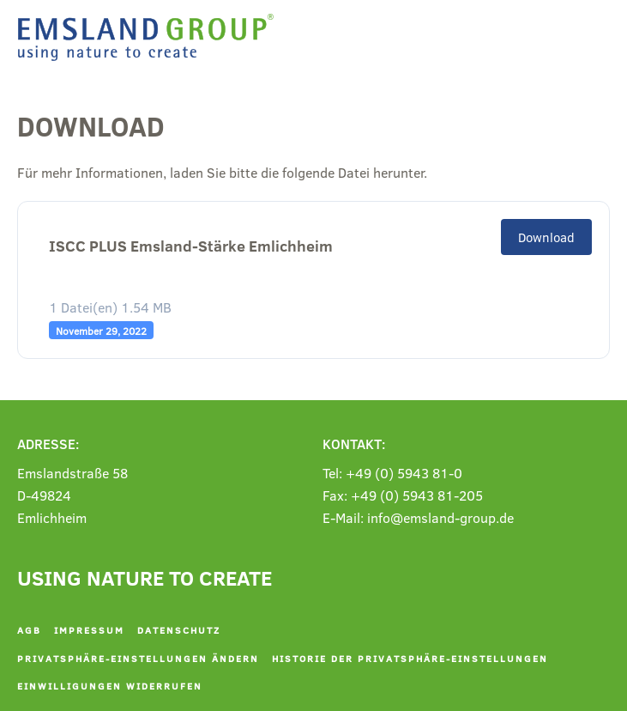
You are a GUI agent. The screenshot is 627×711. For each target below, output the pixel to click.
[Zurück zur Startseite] (150, 37)
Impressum (89, 629)
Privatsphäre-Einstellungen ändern (138, 658)
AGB (29, 629)
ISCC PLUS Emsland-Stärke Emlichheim (191, 246)
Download (546, 237)
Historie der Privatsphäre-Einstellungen (410, 658)
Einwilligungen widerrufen (109, 685)
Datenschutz (178, 629)
